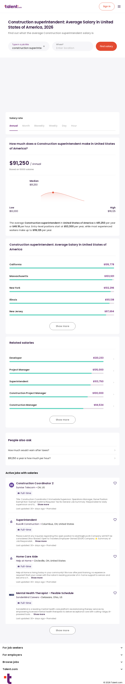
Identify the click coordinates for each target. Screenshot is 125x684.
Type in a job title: (20, 44)
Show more (43, 504)
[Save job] (115, 483)
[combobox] (27, 48)
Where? (59, 44)
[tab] (13, 127)
